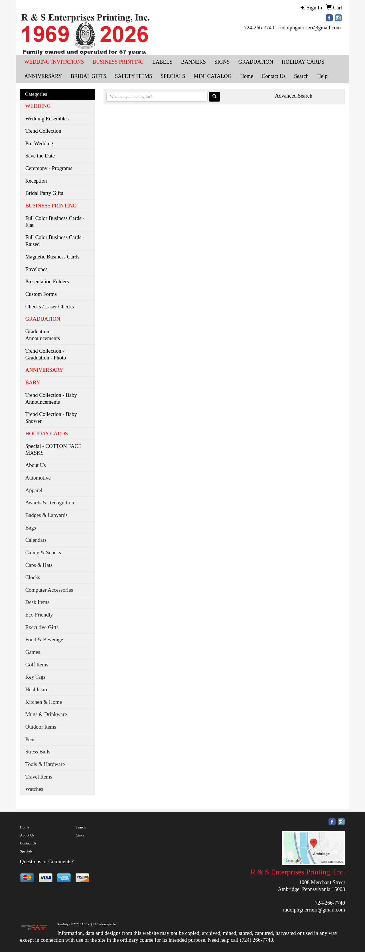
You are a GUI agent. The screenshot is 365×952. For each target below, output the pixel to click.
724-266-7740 (259, 28)
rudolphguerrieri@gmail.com (309, 28)
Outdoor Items (40, 727)
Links (80, 835)
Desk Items (37, 602)
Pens (30, 739)
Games (32, 652)
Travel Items (38, 777)
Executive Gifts (42, 627)
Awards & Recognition (49, 503)
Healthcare (36, 689)
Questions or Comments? (47, 861)
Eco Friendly (39, 615)
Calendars (36, 540)
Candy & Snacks (43, 552)
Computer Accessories (49, 590)
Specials (26, 851)
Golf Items (36, 665)
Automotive (38, 478)
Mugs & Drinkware (46, 714)
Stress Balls (37, 752)
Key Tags (35, 677)
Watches (34, 789)
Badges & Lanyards (46, 515)
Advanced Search (293, 96)
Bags (30, 528)
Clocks (32, 577)
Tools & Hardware (45, 764)
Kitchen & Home (43, 702)
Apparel (33, 490)
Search (81, 827)
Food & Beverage (44, 639)
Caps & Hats (38, 565)
